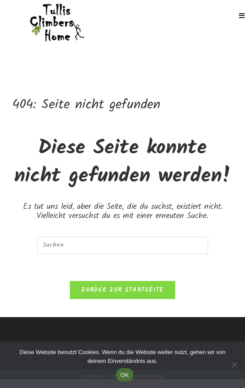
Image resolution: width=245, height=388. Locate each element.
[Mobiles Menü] (242, 16)
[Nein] (234, 364)
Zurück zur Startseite (122, 290)
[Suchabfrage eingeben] (122, 245)
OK (124, 375)
